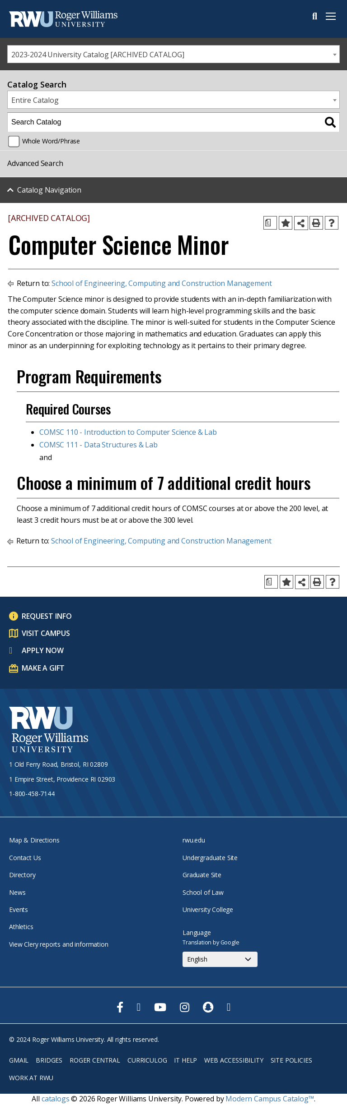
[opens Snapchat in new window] (208, 1007)
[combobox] (173, 54)
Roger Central (95, 1060)
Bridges (49, 1060)
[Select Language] (220, 959)
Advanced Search (35, 163)
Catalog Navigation (49, 190)
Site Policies (291, 1060)
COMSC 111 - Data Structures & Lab (98, 445)
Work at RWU (31, 1077)
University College (208, 909)
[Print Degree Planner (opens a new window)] (270, 223)
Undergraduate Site (210, 857)
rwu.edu (194, 840)
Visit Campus (46, 633)
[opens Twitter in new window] (139, 1007)
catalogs (56, 1099)
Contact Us (25, 857)
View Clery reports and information (58, 944)
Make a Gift (43, 668)
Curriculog (147, 1060)
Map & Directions (34, 840)
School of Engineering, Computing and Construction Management (162, 283)
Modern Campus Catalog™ (269, 1099)
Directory (22, 874)
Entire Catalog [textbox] (35, 100)
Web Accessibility (233, 1060)
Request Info (47, 616)
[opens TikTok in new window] (229, 1007)
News (17, 892)
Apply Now (43, 650)
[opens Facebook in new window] (120, 1007)
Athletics (21, 926)
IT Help (185, 1060)
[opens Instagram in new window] (184, 1007)
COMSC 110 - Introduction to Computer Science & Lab (128, 432)
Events (18, 909)
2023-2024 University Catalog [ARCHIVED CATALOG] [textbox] (97, 55)
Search (314, 16)
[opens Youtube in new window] (160, 1007)
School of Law (203, 892)
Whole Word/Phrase (51, 141)
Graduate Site (202, 874)
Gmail (18, 1060)
